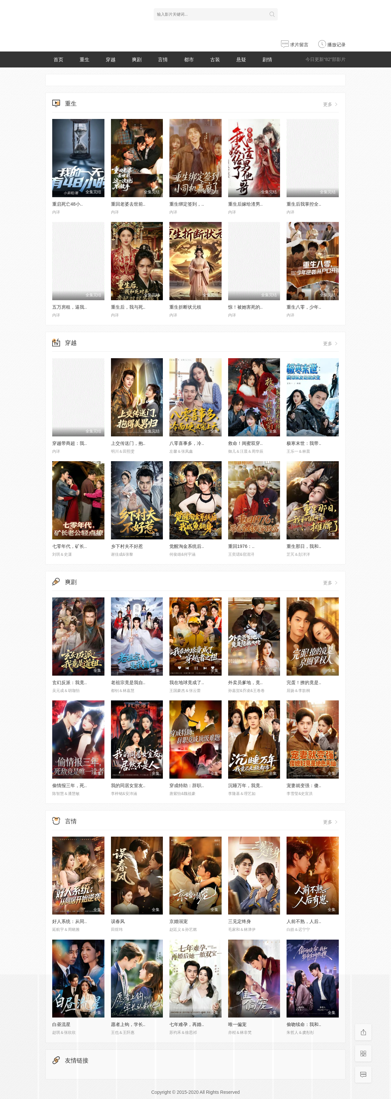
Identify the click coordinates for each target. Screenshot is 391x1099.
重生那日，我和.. (304, 546)
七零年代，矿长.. (69, 546)
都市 (189, 59)
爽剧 (137, 59)
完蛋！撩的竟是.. (304, 682)
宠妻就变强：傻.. (304, 785)
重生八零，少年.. (304, 307)
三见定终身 (239, 921)
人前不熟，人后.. (304, 921)
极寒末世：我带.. (304, 443)
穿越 (111, 59)
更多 (331, 104)
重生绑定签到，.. (186, 204)
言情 (163, 59)
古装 (215, 59)
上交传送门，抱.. (128, 443)
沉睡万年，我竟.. (245, 785)
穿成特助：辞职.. (186, 785)
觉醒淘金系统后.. (186, 546)
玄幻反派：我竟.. (69, 682)
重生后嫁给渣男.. (245, 204)
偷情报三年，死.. (69, 785)
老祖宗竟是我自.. (128, 682)
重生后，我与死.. (128, 307)
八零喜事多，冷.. (186, 443)
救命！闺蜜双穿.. (245, 443)
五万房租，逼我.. (69, 307)
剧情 (267, 59)
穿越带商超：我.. (69, 443)
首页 (58, 59)
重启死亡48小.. (67, 204)
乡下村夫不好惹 (127, 546)
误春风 (118, 921)
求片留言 (294, 44)
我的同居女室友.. (128, 785)
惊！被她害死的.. (245, 307)
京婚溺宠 (178, 921)
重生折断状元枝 (185, 307)
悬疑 (241, 59)
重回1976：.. (241, 546)
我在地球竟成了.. (186, 682)
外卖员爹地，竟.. (245, 682)
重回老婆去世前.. (128, 204)
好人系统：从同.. (69, 921)
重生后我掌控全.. (304, 204)
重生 (84, 59)
